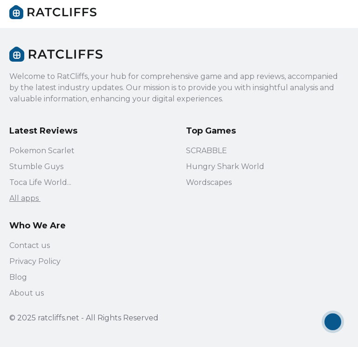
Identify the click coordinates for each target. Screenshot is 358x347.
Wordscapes (209, 182)
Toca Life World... (40, 182)
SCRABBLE (206, 150)
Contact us (29, 245)
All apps (29, 198)
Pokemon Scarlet (42, 150)
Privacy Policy (35, 261)
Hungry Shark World (225, 166)
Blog (18, 277)
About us (26, 293)
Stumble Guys (36, 166)
